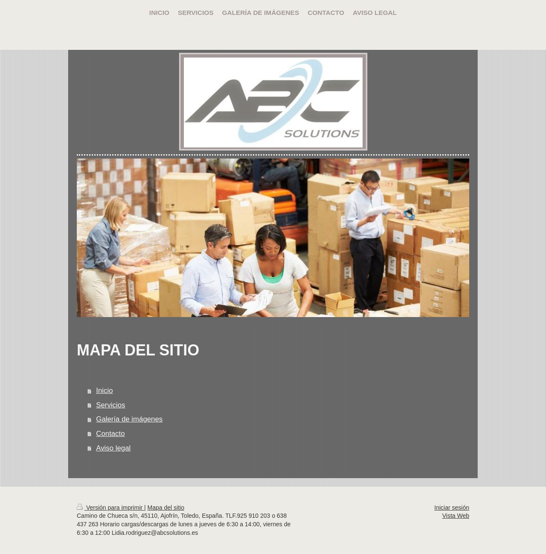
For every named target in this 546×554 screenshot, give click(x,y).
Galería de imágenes (129, 419)
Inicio (104, 391)
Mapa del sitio (166, 507)
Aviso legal (113, 448)
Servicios (110, 405)
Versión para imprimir (110, 507)
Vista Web (455, 515)
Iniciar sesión (451, 507)
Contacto (110, 434)
